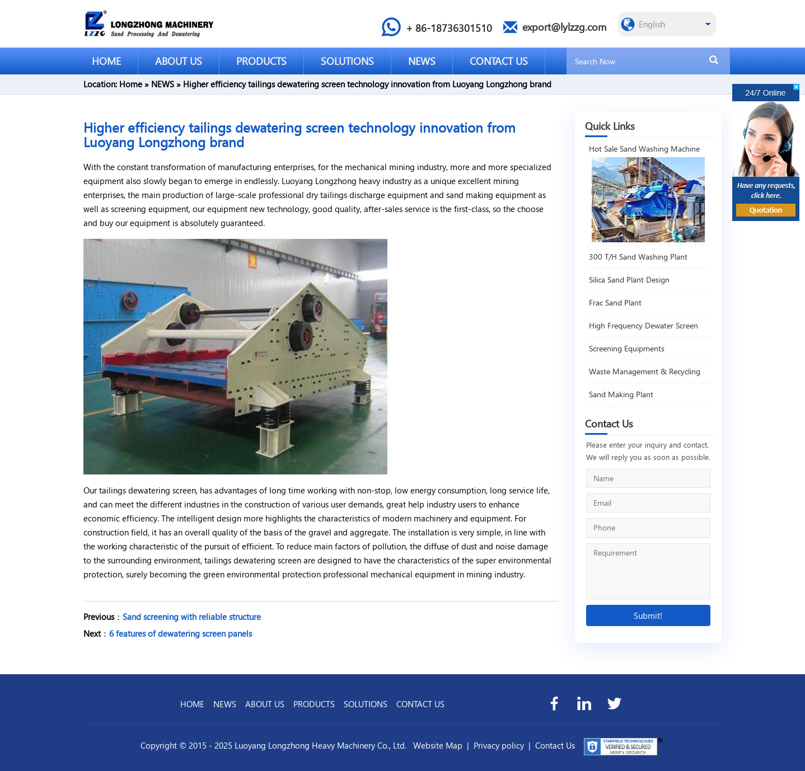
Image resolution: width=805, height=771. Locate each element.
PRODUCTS (261, 61)
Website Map (437, 745)
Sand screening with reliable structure (192, 616)
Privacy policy (499, 745)
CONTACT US (499, 61)
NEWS (422, 61)
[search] (714, 60)
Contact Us (555, 745)
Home (130, 84)
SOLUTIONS (347, 61)
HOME (106, 61)
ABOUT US (178, 61)
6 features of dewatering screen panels (180, 633)
